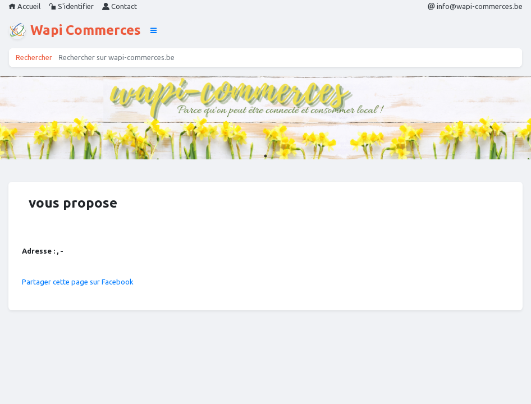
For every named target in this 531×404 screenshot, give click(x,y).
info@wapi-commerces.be (475, 6)
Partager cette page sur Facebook (78, 282)
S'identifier (71, 6)
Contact (119, 6)
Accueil (24, 6)
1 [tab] (265, 156)
